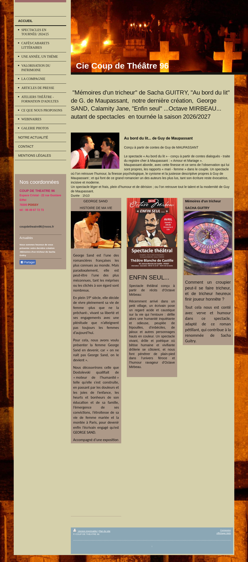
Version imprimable (85, 531)
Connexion (225, 530)
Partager (27, 262)
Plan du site (104, 531)
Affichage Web (223, 533)
